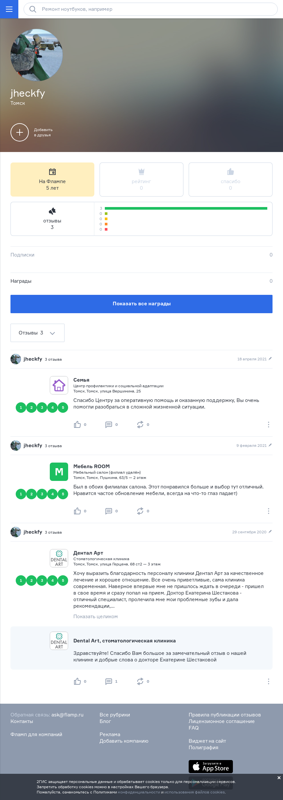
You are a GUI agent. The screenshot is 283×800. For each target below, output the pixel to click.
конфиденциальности (139, 792)
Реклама (110, 734)
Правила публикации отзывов (225, 715)
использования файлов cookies (194, 792)
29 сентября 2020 (252, 532)
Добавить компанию (124, 741)
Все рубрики (115, 715)
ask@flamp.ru (67, 715)
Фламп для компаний (36, 734)
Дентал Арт (88, 553)
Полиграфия (203, 747)
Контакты (21, 721)
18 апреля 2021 (255, 359)
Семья (81, 380)
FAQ (194, 728)
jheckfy (33, 359)
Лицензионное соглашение (222, 721)
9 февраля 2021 (254, 445)
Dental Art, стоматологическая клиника (124, 641)
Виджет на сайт (207, 741)
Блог (105, 721)
